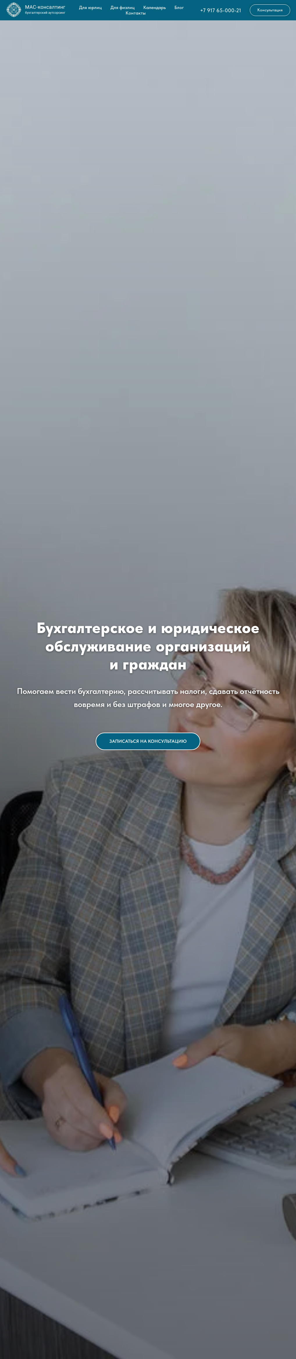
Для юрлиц (90, 7)
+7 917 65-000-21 (220, 10)
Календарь (154, 7)
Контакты (136, 13)
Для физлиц (122, 7)
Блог (179, 7)
